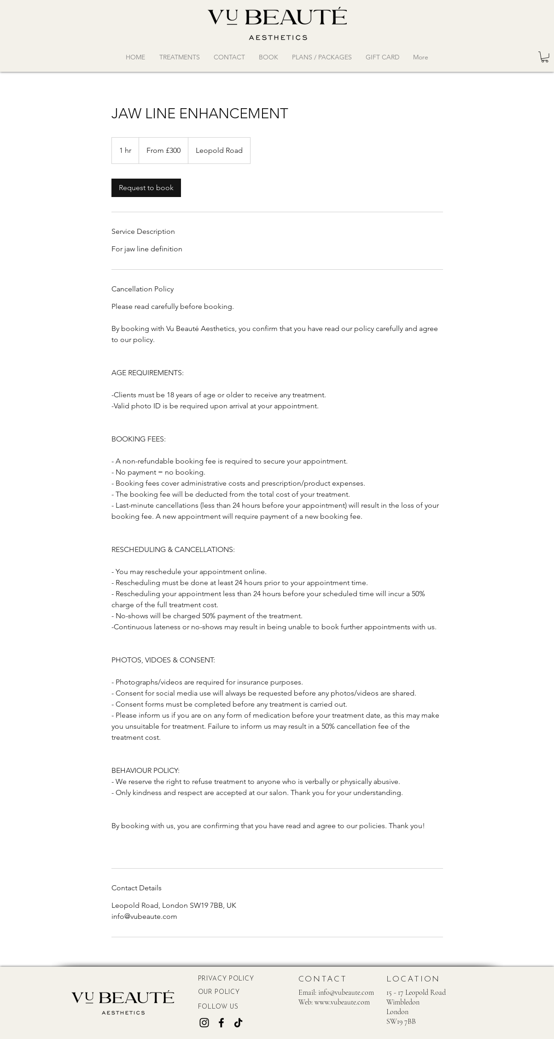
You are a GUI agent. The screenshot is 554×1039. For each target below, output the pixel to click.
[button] (544, 57)
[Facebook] (221, 1022)
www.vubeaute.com (342, 1002)
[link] (146, 188)
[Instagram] (204, 1022)
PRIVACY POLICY (226, 978)
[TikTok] (238, 1022)
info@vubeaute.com (346, 992)
